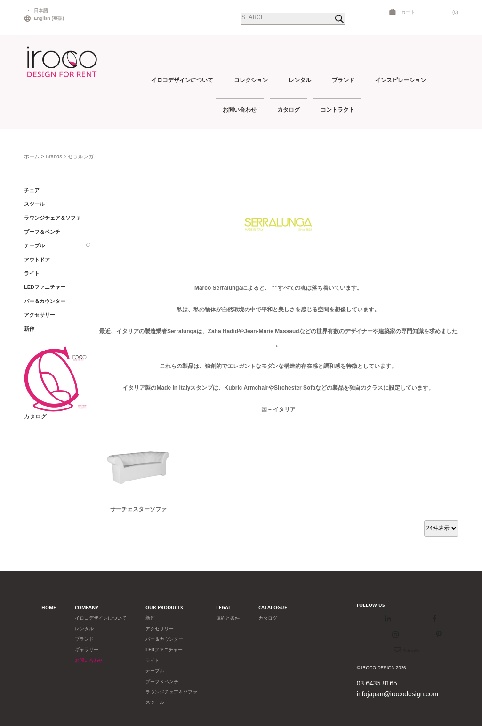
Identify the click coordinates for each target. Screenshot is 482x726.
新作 (150, 618)
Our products (164, 607)
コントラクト (337, 110)
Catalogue (272, 607)
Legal (223, 607)
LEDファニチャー (164, 649)
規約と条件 (228, 618)
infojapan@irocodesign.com (397, 694)
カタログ (288, 110)
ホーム (32, 156)
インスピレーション (400, 80)
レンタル (300, 80)
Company (86, 607)
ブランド (343, 80)
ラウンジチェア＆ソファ (171, 692)
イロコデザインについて (182, 80)
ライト (152, 660)
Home (48, 607)
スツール (154, 702)
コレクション (251, 80)
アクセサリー (159, 629)
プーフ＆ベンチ (161, 681)
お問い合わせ (240, 110)
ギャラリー (86, 649)
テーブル (154, 671)
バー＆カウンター (164, 639)
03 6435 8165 (377, 683)
